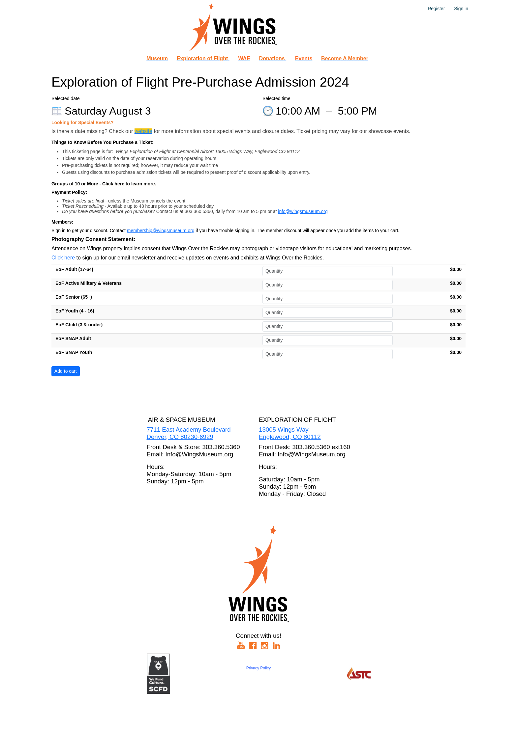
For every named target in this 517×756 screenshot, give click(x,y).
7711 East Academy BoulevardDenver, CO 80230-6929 (189, 433)
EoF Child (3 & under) (79, 324)
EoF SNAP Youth (73, 352)
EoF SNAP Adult (73, 338)
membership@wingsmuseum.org (161, 230)
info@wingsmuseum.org (302, 211)
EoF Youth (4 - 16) (74, 310)
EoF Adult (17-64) (74, 269)
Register (436, 8)
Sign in (461, 8)
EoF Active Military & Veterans (88, 283)
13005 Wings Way (284, 429)
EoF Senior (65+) (73, 297)
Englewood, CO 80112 (290, 436)
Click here (63, 257)
